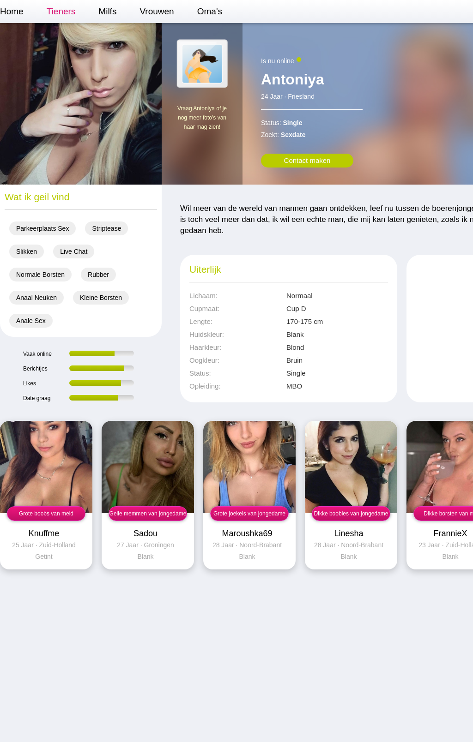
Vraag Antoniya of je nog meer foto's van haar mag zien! (202, 117)
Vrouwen (156, 11)
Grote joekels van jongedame (249, 513)
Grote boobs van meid (46, 513)
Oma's (209, 11)
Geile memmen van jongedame (148, 513)
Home (12, 11)
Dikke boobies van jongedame (351, 513)
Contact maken (307, 160)
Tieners (61, 11)
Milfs (107, 11)
